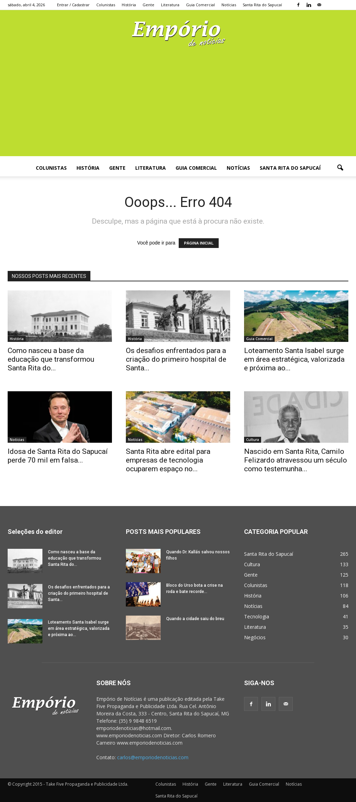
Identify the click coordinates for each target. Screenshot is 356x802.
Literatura (170, 4)
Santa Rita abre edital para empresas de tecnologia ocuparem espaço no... (168, 460)
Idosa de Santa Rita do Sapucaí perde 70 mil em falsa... (58, 455)
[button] (340, 168)
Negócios (255, 637)
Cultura (252, 439)
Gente (148, 4)
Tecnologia (256, 616)
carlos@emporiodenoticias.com (152, 757)
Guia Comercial (200, 4)
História (129, 4)
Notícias (228, 4)
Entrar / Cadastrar (73, 4)
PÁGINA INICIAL (198, 243)
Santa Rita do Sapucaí (262, 4)
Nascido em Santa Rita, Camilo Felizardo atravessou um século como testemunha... (295, 460)
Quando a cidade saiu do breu (195, 618)
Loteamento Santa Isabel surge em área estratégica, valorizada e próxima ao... (294, 359)
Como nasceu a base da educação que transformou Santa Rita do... (51, 359)
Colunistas (105, 4)
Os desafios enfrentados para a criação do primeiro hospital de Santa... (176, 359)
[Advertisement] (178, 107)
